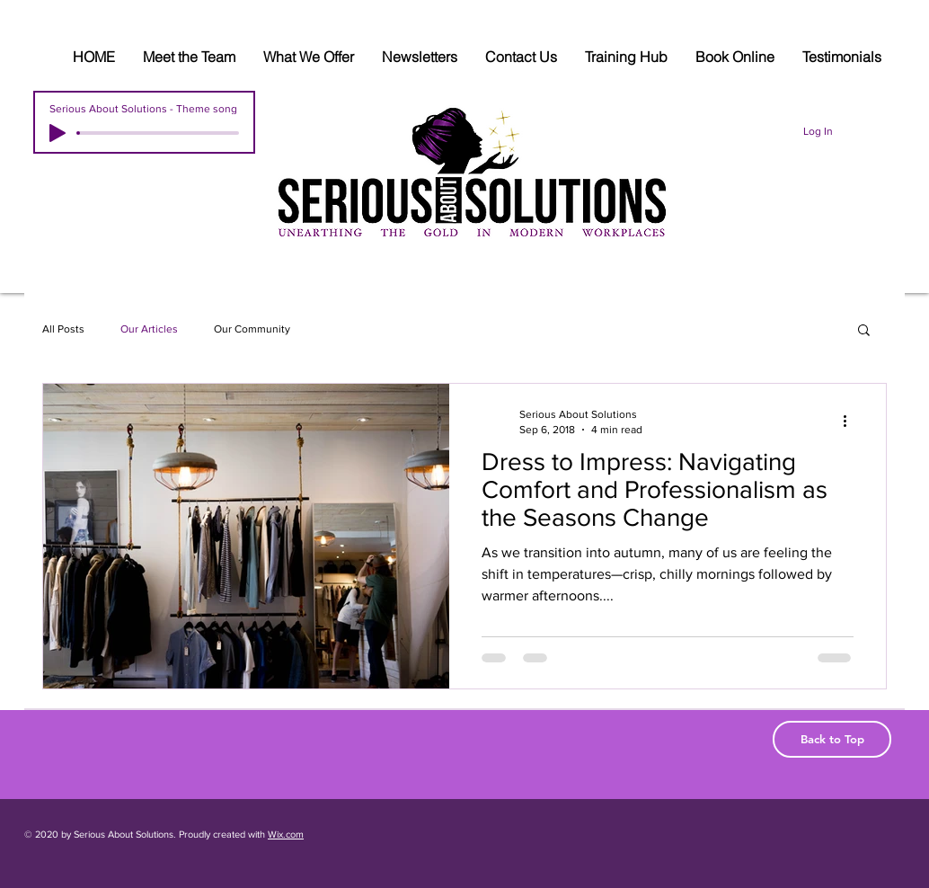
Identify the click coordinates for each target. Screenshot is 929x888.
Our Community (252, 329)
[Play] (57, 133)
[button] (863, 331)
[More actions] (851, 420)
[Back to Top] (832, 739)
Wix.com (286, 834)
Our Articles (149, 329)
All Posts (63, 329)
